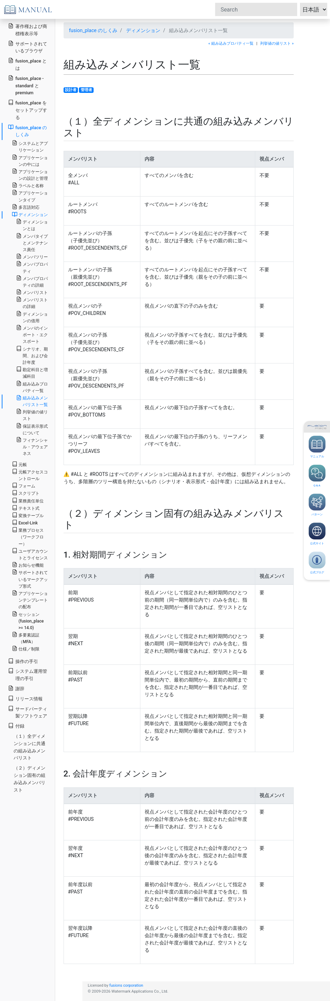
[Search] (256, 9)
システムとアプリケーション (30, 146)
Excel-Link (25, 522)
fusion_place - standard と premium (26, 85)
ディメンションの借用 (32, 317)
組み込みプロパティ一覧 (32, 387)
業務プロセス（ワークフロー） (28, 536)
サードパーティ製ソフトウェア (27, 712)
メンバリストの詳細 (32, 302)
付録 (16, 726)
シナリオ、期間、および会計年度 (32, 355)
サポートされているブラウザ (27, 47)
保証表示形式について (32, 429)
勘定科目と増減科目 (32, 372)
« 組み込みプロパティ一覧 (231, 43)
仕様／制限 (25, 649)
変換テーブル (28, 515)
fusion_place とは (27, 64)
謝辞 (16, 688)
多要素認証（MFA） (25, 638)
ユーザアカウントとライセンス (30, 554)
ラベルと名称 (28, 185)
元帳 (19, 464)
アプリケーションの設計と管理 (30, 174)
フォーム (23, 485)
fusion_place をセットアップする (27, 110)
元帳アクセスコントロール (30, 475)
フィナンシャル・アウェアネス (32, 446)
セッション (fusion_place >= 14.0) (28, 620)
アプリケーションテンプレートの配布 (30, 599)
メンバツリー (32, 256)
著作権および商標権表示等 (27, 29)
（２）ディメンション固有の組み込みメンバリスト (29, 778)
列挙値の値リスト (32, 415)
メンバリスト (32, 292)
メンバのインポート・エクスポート (32, 334)
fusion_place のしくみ (93, 30)
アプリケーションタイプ (30, 196)
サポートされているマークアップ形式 (30, 578)
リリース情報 (25, 698)
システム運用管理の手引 (27, 674)
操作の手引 (23, 661)
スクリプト (25, 493)
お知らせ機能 (28, 565)
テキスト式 (25, 508)
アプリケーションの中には (30, 160)
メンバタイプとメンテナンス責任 (32, 242)
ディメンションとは (32, 225)
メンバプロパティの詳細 (32, 281)
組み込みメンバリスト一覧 (32, 401)
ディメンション (143, 30)
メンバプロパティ (32, 267)
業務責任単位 (28, 500)
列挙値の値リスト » (277, 43)
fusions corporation (126, 985)
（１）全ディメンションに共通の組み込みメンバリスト (29, 747)
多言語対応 (25, 207)
